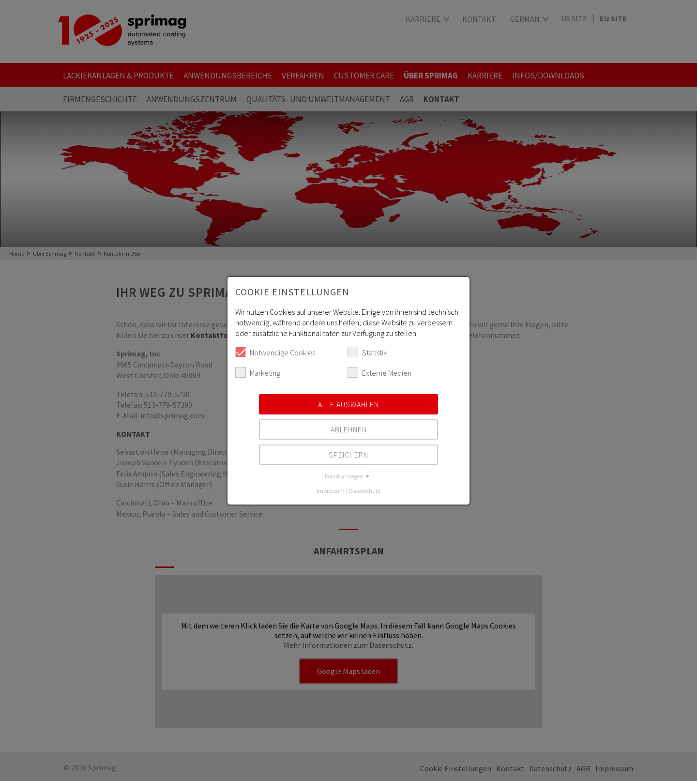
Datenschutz (364, 490)
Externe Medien (379, 372)
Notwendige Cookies (275, 352)
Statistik (367, 352)
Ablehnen (349, 429)
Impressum (331, 490)
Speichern (348, 454)
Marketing (257, 372)
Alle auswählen (348, 404)
